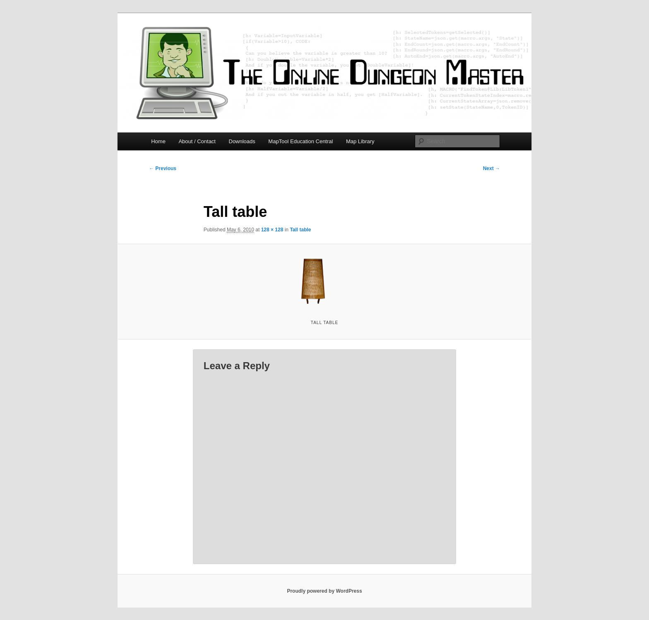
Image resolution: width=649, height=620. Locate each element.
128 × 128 (272, 230)
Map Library (360, 141)
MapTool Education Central (300, 141)
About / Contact (197, 141)
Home (158, 141)
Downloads (242, 141)
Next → (491, 168)
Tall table (300, 230)
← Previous (162, 168)
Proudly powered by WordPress (324, 591)
